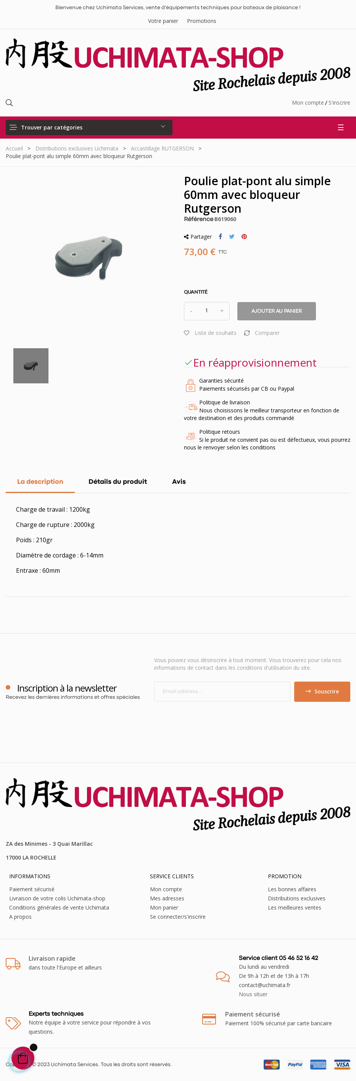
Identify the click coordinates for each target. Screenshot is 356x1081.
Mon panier (164, 907)
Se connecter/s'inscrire (178, 916)
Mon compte (308, 102)
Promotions (201, 20)
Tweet (232, 237)
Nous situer (253, 994)
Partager (220, 237)
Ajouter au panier (276, 311)
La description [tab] (40, 482)
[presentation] (218, 717)
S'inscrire (339, 102)
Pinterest (244, 237)
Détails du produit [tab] (118, 482)
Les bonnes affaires (292, 889)
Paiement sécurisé (32, 889)
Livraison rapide (52, 958)
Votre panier (163, 20)
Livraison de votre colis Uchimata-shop (57, 898)
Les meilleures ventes (294, 907)
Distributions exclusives (296, 898)
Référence (198, 219)
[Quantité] (207, 311)
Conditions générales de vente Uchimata (59, 907)
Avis (179, 482)
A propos (20, 916)
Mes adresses (167, 898)
